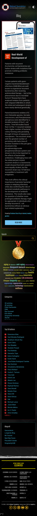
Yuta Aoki (11, 375)
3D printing (8, 303)
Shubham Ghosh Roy (15, 213)
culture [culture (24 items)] (31, 270)
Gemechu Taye (13, 353)
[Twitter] (14, 507)
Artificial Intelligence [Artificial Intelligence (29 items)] (29, 265)
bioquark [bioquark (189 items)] (14, 267)
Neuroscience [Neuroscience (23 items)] (23, 281)
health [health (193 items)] (31, 272)
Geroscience (9, 430)
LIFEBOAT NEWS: (24, 472)
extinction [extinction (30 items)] (14, 273)
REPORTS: (22, 487)
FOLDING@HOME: (6, 490)
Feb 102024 (7, 56)
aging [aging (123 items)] (6, 264)
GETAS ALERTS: (23, 477)
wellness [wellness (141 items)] (18, 288)
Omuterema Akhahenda (16, 367)
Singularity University (12, 316)
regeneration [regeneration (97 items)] (17, 283)
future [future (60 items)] (18, 273)
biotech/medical (27, 213)
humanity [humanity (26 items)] (17, 275)
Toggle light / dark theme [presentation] (33, 7)
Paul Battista (12, 351)
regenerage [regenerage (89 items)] (8, 283)
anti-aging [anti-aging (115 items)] (20, 264)
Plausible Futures (11, 441)
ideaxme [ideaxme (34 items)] (21, 275)
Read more (18, 222)
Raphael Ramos (13, 386)
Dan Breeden (12, 345)
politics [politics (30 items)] (27, 281)
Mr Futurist (8, 435)
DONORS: (12, 484)
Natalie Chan (12, 391)
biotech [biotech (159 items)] (22, 267)
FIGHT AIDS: (8, 487)
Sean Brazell (12, 388)
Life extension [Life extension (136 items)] (27, 278)
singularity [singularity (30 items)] (31, 283)
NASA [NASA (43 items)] (19, 281)
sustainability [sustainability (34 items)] (11, 286)
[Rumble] (26, 507)
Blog (18, 16)
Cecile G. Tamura (13, 372)
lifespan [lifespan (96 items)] (6, 281)
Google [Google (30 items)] (26, 273)
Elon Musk (8, 313)
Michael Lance (13, 402)
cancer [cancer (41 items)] (20, 270)
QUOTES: (22, 498)
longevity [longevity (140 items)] (13, 280)
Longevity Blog (10, 433)
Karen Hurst (12, 359)
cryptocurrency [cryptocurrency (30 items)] (26, 270)
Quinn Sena (12, 343)
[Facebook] (10, 507)
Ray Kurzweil (9, 311)
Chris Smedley (13, 413)
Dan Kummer (12, 364)
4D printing (8, 305)
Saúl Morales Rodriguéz (16, 337)
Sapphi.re (33, 504)
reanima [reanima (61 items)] (32, 281)
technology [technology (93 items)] (19, 286)
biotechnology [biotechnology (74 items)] (30, 268)
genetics (7, 216)
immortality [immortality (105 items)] (27, 275)
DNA (6, 309)
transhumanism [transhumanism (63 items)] (28, 286)
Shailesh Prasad (13, 348)
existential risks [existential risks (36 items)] (7, 273)
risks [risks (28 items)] (28, 283)
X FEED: (6, 481)
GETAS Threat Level (18, 465)
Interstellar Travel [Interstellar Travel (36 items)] (9, 278)
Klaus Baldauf (12, 370)
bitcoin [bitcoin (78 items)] (5, 270)
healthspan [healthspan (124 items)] (10, 275)
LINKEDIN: (6, 477)
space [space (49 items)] (6, 286)
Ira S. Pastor (12, 410)
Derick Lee (11, 378)
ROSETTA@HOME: (11, 493)
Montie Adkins (13, 407)
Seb (9, 399)
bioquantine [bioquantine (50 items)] (6, 267)
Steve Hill (11, 394)
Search (32, 238)
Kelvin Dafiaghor (13, 356)
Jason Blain (12, 405)
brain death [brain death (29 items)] (16, 270)
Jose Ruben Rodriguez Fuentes (18, 361)
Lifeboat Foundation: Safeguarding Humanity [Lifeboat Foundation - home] (14, 7)
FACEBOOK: (5, 472)
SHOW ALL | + (8, 415)
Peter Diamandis (10, 307)
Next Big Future (10, 438)
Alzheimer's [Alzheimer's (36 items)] (13, 265)
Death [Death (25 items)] (33, 270)
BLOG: (21, 481)
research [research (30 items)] (24, 283)
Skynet (7, 318)
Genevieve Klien (13, 334)
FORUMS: (13, 498)
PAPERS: (22, 493)
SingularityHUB (10, 443)
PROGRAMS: (23, 490)
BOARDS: (22, 484)
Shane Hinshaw (13, 383)
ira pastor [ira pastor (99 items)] (17, 278)
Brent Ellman (12, 397)
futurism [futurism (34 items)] (22, 273)
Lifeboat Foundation (14, 504)
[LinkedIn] (18, 507)
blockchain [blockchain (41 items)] (11, 270)
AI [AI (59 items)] (9, 265)
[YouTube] (22, 507)
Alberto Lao (12, 380)
